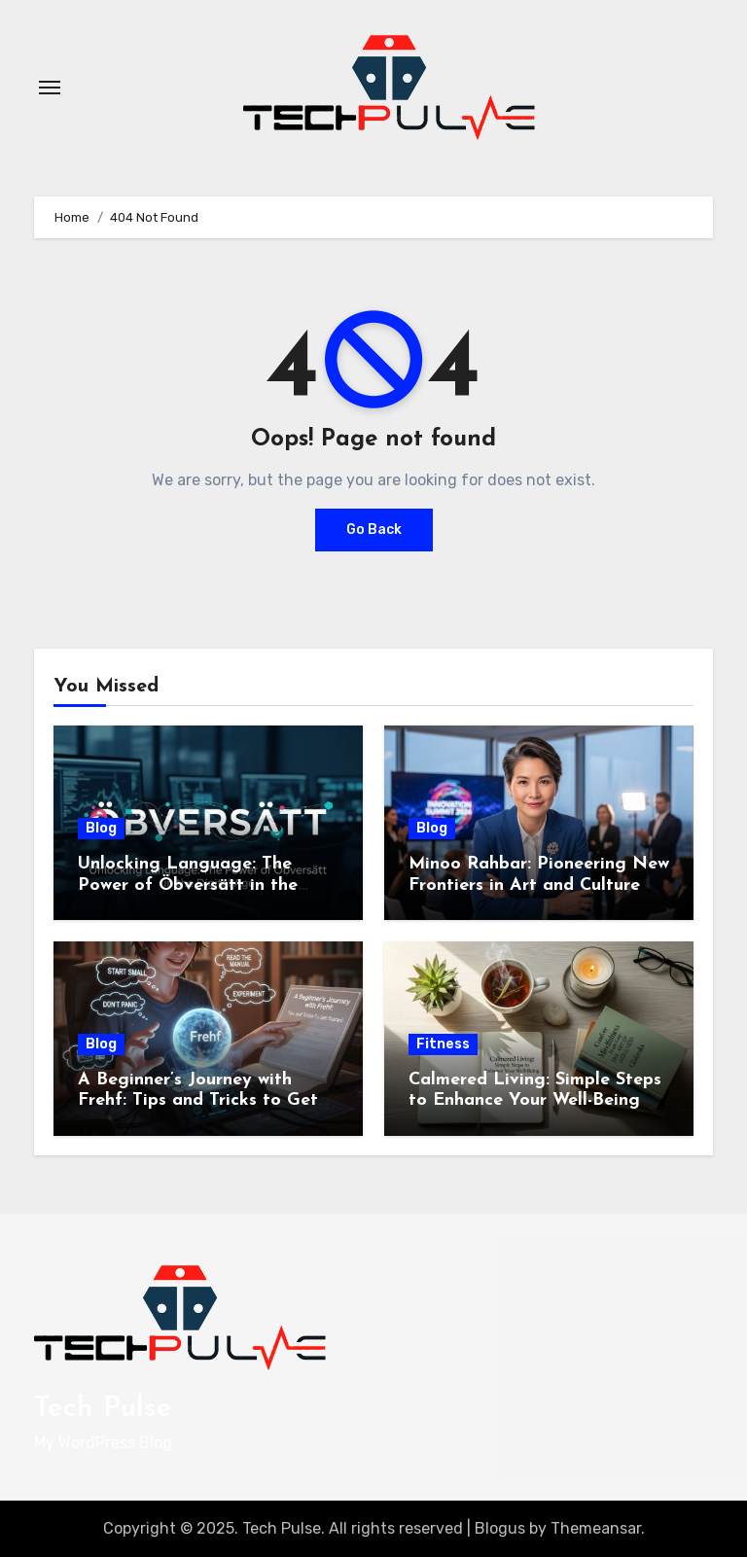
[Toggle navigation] (49, 87)
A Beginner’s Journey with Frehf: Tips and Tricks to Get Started (198, 1101)
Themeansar (596, 1528)
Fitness (443, 1044)
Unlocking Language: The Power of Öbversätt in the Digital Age (188, 885)
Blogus (500, 1528)
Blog (101, 828)
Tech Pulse (103, 1409)
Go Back (374, 529)
